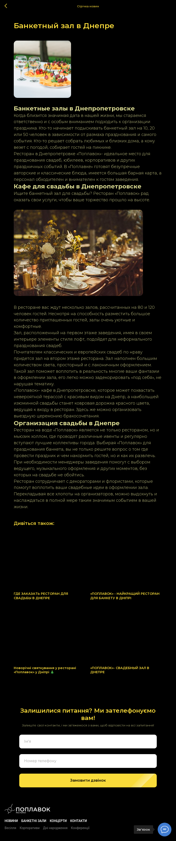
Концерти (58, 820)
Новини (11, 820)
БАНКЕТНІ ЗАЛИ (33, 820)
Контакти (78, 820)
